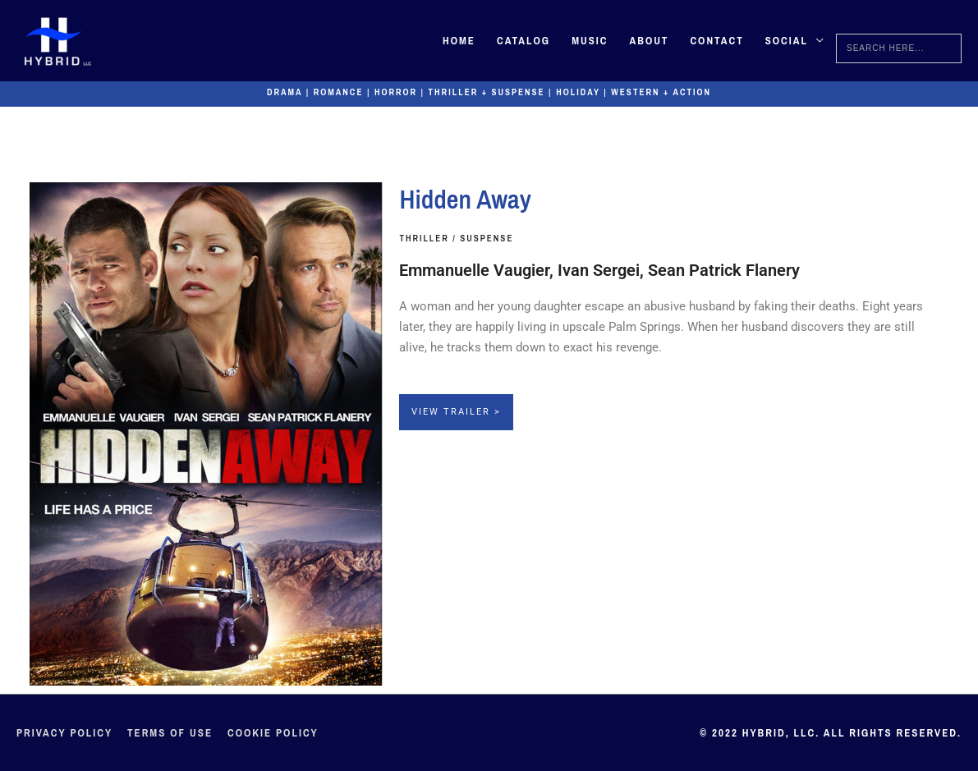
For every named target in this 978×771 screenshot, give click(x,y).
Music (590, 41)
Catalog (523, 41)
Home (459, 41)
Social (786, 41)
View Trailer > (456, 411)
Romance (339, 92)
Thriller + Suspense (487, 92)
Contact (716, 41)
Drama (284, 92)
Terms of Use (170, 733)
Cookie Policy (273, 733)
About (648, 41)
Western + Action (661, 92)
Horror (395, 92)
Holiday (578, 92)
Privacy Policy (64, 733)
